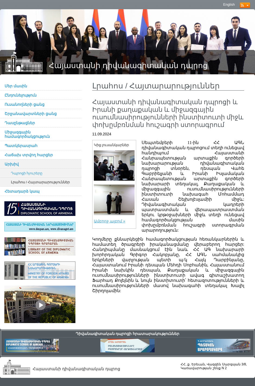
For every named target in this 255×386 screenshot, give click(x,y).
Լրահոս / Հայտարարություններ (40, 182)
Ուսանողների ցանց (24, 104)
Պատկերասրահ (21, 145)
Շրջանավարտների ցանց (31, 113)
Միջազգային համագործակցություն (27, 134)
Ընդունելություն (21, 95)
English (229, 4)
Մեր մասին (16, 86)
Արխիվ (12, 164)
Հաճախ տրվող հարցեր (29, 155)
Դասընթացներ (20, 123)
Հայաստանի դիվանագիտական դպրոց (128, 65)
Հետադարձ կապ (22, 191)
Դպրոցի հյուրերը (27, 173)
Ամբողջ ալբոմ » (109, 221)
